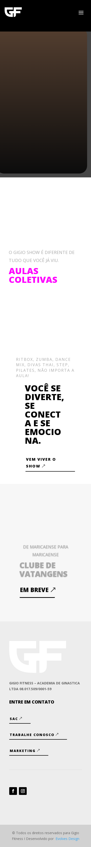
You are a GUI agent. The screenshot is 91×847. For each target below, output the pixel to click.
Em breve (34, 590)
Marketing (23, 750)
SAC (14, 718)
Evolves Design (67, 838)
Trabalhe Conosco (32, 734)
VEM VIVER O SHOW (41, 462)
